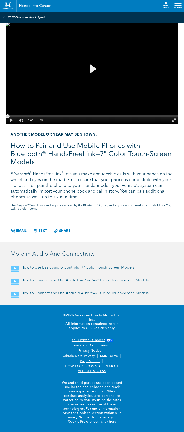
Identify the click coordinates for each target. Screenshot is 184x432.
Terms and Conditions (90, 345)
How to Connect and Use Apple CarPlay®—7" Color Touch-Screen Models (85, 280)
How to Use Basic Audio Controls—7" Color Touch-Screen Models (77, 267)
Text (40, 231)
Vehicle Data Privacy (78, 356)
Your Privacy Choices (92, 340)
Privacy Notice (90, 350)
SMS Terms (109, 356)
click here (108, 421)
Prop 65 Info (90, 361)
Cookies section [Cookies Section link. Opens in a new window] (90, 413)
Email (18, 231)
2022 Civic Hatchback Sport (24, 17)
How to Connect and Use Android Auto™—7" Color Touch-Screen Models (85, 293)
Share (61, 231)
